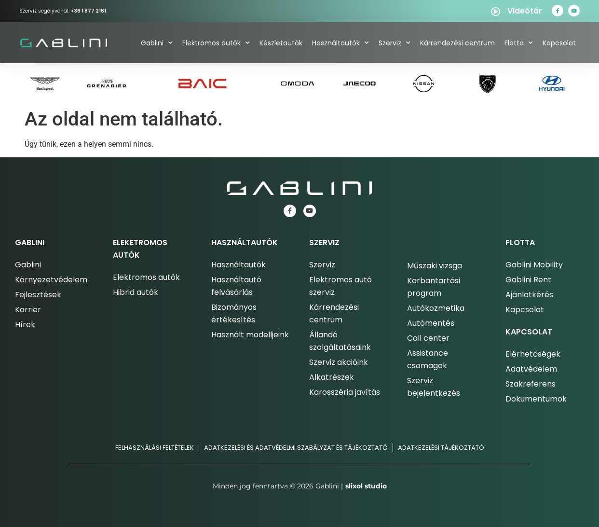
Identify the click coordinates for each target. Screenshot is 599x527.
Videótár (524, 10)
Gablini (157, 43)
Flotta (518, 43)
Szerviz (394, 43)
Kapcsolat (559, 43)
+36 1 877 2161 (88, 10)
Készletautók (280, 43)
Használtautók (340, 43)
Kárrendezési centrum (457, 43)
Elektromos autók (216, 43)
